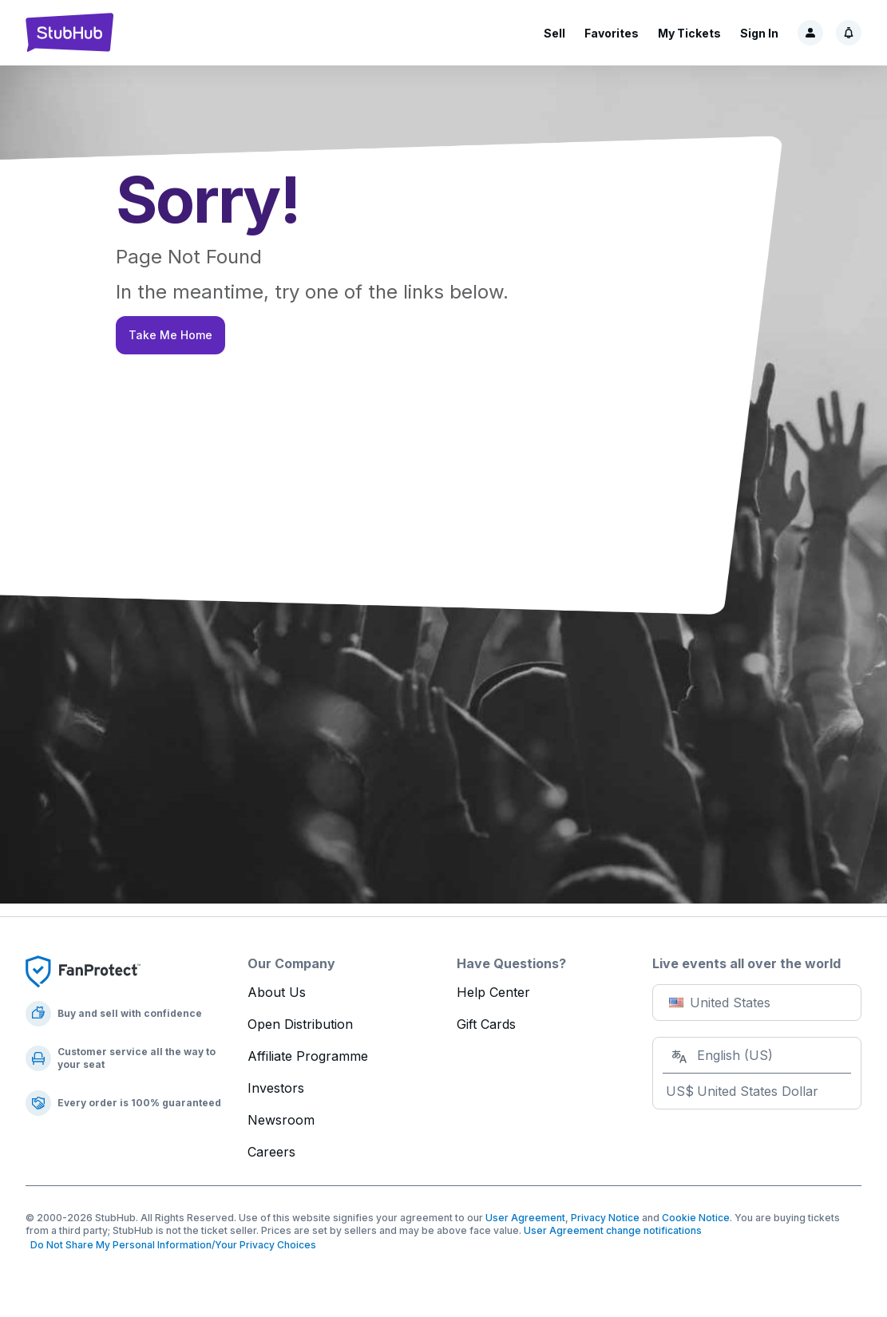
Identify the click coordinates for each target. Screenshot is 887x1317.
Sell (554, 33)
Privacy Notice (605, 1218)
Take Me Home (170, 335)
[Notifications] (848, 32)
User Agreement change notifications (613, 1230)
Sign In (759, 33)
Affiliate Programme (307, 1056)
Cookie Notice (696, 1218)
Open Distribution (300, 1024)
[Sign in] (810, 32)
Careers (271, 1152)
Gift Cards (486, 1024)
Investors (275, 1088)
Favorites (611, 33)
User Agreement (525, 1218)
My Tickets (689, 33)
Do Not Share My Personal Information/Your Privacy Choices (171, 1245)
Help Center (493, 992)
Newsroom (281, 1120)
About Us (276, 992)
